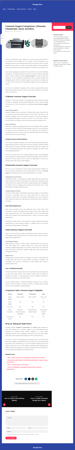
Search (54, 25)
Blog (34, 9)
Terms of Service (21, 9)
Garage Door (37, 4)
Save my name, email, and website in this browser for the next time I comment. (23, 434)
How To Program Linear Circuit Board (18, 364)
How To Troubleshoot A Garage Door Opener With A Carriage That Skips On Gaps (62, 64)
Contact (29, 9)
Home (4, 9)
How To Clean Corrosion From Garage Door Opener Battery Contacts (26, 357)
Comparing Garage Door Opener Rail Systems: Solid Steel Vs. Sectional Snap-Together (62, 48)
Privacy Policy (11, 9)
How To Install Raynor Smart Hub (61, 36)
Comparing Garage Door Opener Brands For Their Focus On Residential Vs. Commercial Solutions (62, 40)
